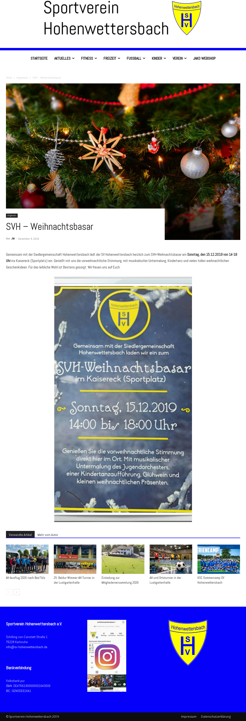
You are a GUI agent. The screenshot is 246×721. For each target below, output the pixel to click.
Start (9, 78)
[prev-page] (9, 592)
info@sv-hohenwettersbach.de (26, 647)
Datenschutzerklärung (216, 717)
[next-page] (17, 592)
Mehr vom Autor (48, 535)
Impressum (189, 717)
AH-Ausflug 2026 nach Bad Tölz (25, 578)
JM (13, 238)
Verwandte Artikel (20, 535)
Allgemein (22, 78)
